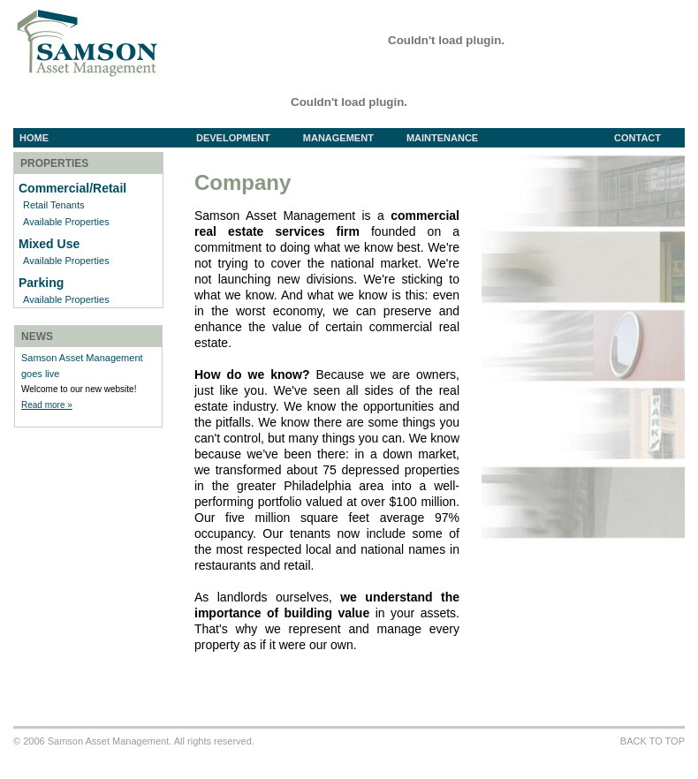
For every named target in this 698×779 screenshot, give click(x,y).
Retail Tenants (54, 205)
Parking (41, 283)
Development (246, 137)
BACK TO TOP (652, 741)
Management (351, 137)
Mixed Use (49, 244)
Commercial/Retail (72, 188)
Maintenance (442, 137)
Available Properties (66, 221)
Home (34, 137)
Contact (637, 137)
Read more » (46, 405)
